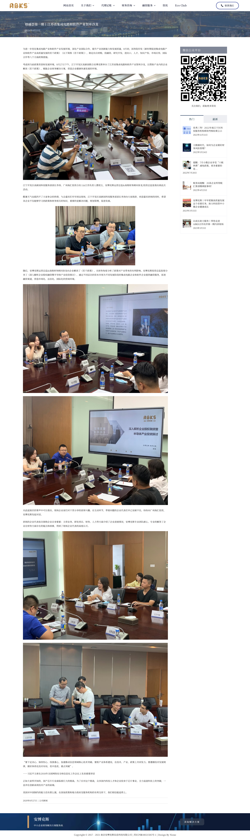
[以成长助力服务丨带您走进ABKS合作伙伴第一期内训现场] (187, 221)
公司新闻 (43, 800)
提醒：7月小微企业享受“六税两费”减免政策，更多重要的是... (208, 165)
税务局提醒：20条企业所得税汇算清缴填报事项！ (207, 184)
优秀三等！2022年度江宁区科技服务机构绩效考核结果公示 (208, 129)
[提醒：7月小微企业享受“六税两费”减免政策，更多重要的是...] (187, 162)
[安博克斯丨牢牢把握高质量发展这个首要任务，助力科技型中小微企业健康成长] (187, 200)
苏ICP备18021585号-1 (145, 834)
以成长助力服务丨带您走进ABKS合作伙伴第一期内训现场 (208, 222)
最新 (215, 119)
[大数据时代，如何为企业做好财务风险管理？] (187, 145)
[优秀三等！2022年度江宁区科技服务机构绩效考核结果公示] (187, 128)
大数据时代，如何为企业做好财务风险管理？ (208, 146)
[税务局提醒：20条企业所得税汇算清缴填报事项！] (187, 183)
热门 (192, 119)
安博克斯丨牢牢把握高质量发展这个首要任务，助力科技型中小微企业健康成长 (208, 203)
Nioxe (173, 834)
